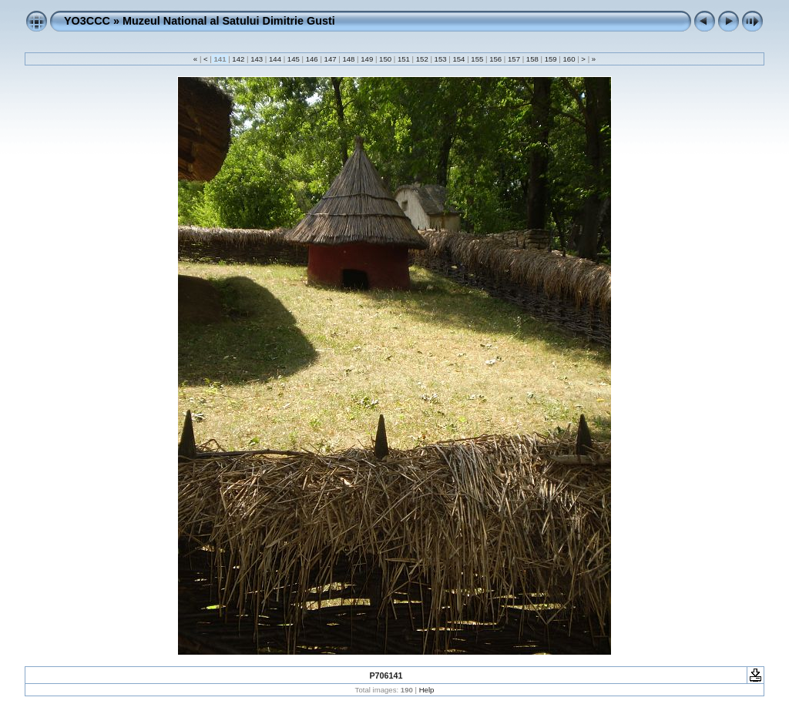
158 (532, 59)
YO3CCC (87, 21)
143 (257, 59)
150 (385, 59)
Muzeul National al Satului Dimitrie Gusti (229, 21)
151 (403, 59)
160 (569, 59)
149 (367, 59)
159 (550, 59)
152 (422, 59)
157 (513, 59)
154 (459, 59)
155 (477, 59)
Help (427, 690)
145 (293, 59)
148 (349, 59)
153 (440, 59)
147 (330, 59)
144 (275, 59)
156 (495, 59)
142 (238, 59)
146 (312, 59)
